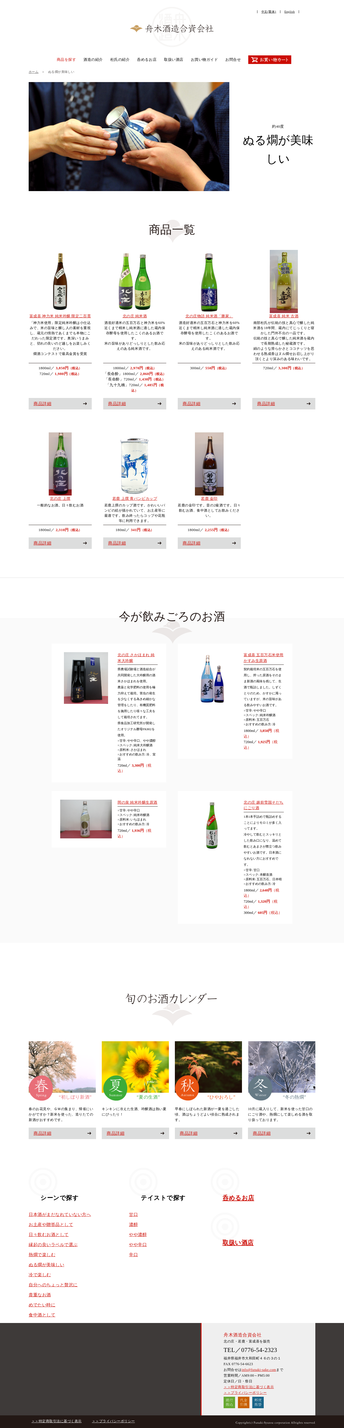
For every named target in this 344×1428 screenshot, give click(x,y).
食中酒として (42, 1315)
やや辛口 (138, 1244)
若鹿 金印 (209, 498)
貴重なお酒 (40, 1295)
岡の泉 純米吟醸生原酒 (137, 802)
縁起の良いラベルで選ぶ (53, 1244)
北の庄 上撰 (60, 498)
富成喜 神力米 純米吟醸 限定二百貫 (60, 316)
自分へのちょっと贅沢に (53, 1285)
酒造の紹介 (93, 59)
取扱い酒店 (173, 59)
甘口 (133, 1214)
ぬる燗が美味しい (46, 1264)
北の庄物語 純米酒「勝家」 (209, 316)
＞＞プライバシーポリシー (245, 1393)
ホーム (33, 71)
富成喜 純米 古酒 (283, 316)
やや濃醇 (138, 1234)
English (289, 11)
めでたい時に (42, 1305)
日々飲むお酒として (49, 1234)
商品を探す (66, 59)
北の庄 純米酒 (135, 316)
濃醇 (133, 1224)
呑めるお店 (147, 59)
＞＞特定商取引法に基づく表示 (249, 1387)
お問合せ (233, 59)
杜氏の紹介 (120, 59)
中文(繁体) (268, 11)
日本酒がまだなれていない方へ (60, 1214)
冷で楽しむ (40, 1274)
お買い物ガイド (204, 59)
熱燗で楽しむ (42, 1254)
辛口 (133, 1254)
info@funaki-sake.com (259, 1370)
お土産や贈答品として (51, 1224)
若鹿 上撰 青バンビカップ (134, 498)
